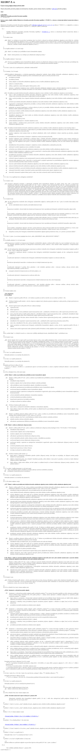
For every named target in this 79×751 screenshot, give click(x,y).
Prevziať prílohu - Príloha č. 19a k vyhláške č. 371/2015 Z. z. (20, 724)
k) (45, 25)
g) (43, 25)
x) (53, 25)
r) (46, 25)
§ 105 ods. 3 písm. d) (37, 25)
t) (49, 25)
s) (48, 25)
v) (51, 25)
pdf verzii (54, 8)
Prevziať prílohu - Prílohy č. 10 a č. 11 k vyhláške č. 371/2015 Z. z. (21, 716)
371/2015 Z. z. (46, 31)
